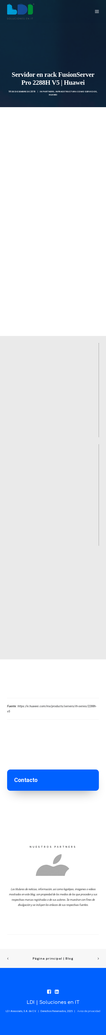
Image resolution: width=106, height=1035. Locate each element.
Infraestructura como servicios (76, 91)
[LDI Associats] (20, 11)
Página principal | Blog (53, 958)
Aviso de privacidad (88, 1011)
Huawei (53, 94)
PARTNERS (48, 91)
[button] (97, 11)
